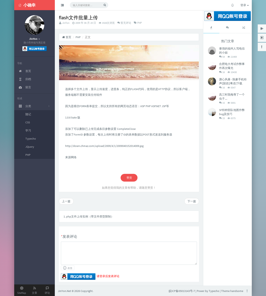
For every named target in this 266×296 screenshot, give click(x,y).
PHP (139, 23)
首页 (66, 37)
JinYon (65, 23)
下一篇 (191, 201)
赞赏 (129, 178)
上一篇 (66, 201)
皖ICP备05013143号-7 (182, 291)
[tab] (211, 27)
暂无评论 (125, 23)
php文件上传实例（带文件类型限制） (90, 216)
